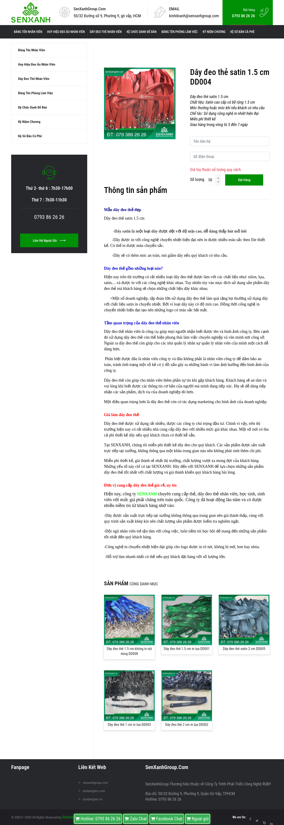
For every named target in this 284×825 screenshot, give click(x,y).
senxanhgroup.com (95, 783)
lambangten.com (94, 791)
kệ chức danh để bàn (142, 32)
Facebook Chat (166, 818)
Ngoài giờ (198, 818)
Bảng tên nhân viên (28, 32)
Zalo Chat (136, 818)
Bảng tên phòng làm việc (179, 32)
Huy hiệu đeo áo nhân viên (66, 32)
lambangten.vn (92, 799)
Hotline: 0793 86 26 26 (98, 818)
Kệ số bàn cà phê (242, 32)
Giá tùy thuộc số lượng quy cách (215, 169)
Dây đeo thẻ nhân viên (106, 32)
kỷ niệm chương (214, 32)
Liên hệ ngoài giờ (49, 245)
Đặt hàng (244, 180)
